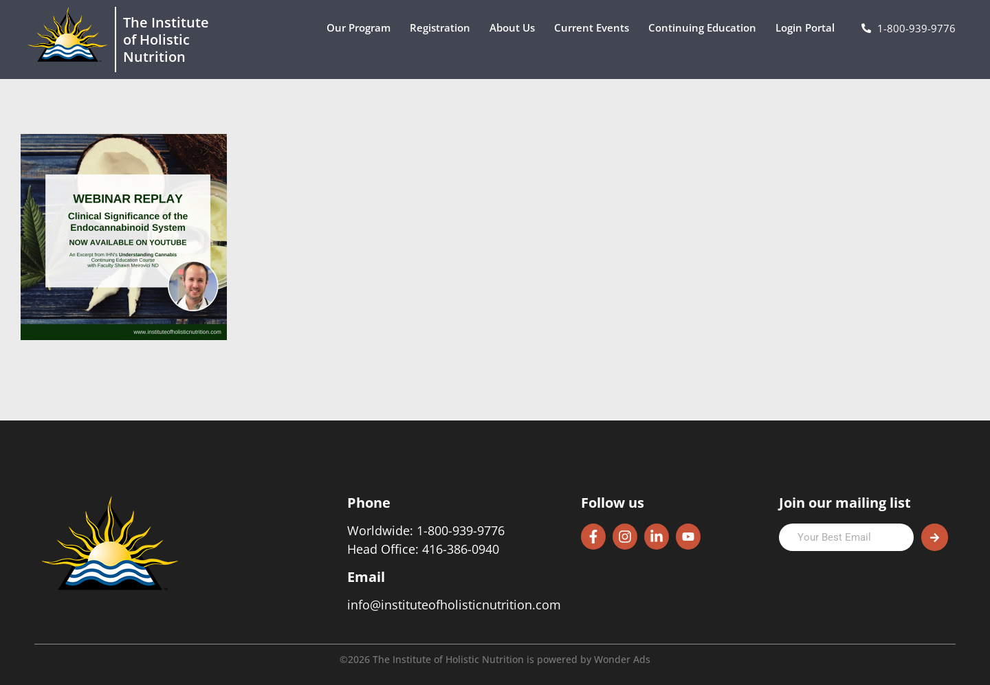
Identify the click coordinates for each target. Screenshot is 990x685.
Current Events (595, 28)
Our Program (362, 28)
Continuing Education (705, 28)
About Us (516, 28)
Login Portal (809, 28)
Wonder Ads (622, 659)
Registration (443, 28)
